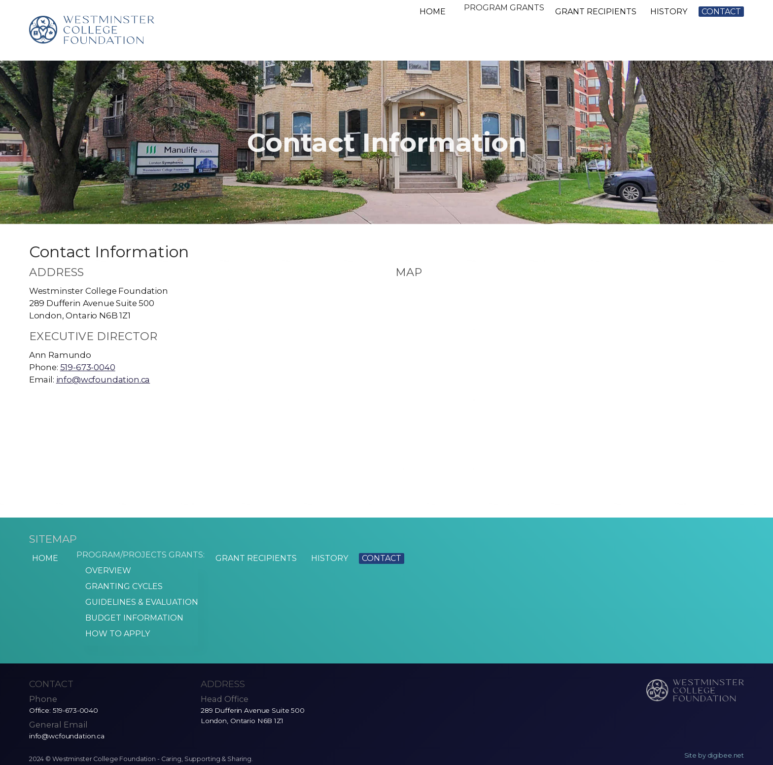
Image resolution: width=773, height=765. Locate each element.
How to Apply (111, 623)
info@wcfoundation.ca (103, 379)
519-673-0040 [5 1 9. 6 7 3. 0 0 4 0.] (87, 367)
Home (426, 11)
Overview (102, 576)
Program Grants (500, 11)
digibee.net (725, 739)
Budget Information (128, 612)
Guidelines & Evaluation (135, 600)
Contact (721, 11)
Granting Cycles (118, 588)
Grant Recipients (595, 11)
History (668, 11)
